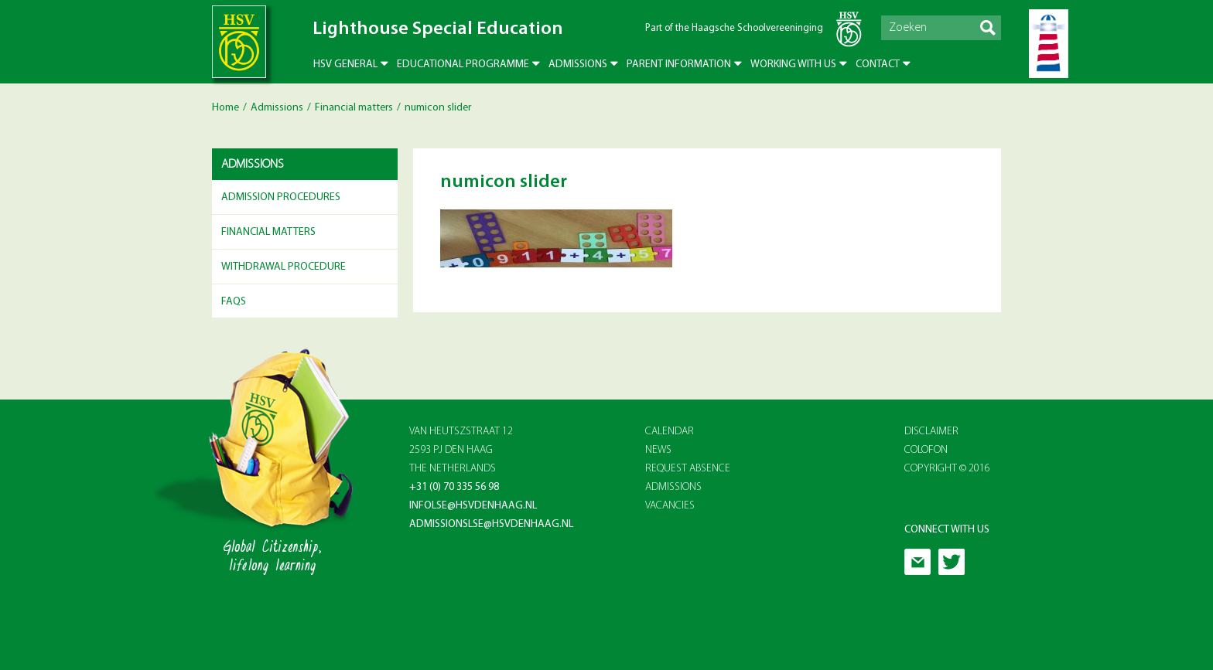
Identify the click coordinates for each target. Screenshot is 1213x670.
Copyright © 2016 (947, 468)
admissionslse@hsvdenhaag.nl (491, 524)
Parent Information (679, 64)
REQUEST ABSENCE (687, 468)
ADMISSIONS (673, 487)
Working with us (793, 64)
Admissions (577, 64)
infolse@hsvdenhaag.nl (473, 506)
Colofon (926, 450)
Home (225, 108)
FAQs (233, 302)
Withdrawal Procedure (283, 267)
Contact (878, 64)
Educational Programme (463, 64)
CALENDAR (669, 431)
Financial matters (354, 108)
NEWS (658, 450)
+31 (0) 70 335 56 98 (454, 487)
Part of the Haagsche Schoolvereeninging (734, 28)
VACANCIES (670, 506)
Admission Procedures (280, 197)
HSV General (345, 64)
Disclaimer (931, 431)
